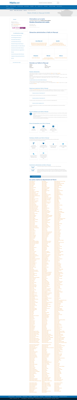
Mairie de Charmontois (32, 284)
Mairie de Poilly (56, 318)
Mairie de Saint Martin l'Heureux (59, 339)
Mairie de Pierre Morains (45, 316)
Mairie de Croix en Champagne (46, 274)
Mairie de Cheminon (45, 221)
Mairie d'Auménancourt (57, 187)
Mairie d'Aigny (44, 181)
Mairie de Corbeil (56, 228)
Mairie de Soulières (32, 360)
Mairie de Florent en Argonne (46, 254)
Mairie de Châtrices (32, 220)
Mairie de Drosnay (44, 244)
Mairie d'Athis (31, 186)
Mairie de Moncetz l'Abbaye (58, 301)
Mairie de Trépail (56, 365)
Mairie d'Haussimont (45, 262)
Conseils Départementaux (38, 398)
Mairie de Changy (31, 217)
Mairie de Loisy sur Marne (45, 289)
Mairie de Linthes (31, 288)
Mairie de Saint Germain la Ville (33, 333)
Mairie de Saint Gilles (57, 333)
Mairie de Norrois (44, 310)
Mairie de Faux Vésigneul (45, 251)
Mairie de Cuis (31, 239)
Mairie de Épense (44, 247)
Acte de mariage (20, 6)
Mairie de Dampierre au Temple (58, 240)
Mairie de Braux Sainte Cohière (33, 206)
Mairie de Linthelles (57, 287)
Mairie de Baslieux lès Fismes (58, 190)
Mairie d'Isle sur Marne (45, 267)
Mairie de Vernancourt (45, 375)
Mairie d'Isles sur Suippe (57, 267)
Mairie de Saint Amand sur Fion (46, 330)
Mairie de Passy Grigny (45, 315)
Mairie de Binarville (32, 199)
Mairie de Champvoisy (57, 216)
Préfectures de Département (47, 398)
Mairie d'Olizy (56, 311)
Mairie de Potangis (57, 320)
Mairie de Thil (56, 362)
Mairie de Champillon (32, 216)
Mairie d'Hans (56, 261)
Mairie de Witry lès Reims (33, 392)
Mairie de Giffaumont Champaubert (34, 258)
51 (51, 81)
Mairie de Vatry (44, 371)
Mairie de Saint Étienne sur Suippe (34, 332)
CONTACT (11, 398)
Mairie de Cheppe (32, 274)
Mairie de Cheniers (32, 222)
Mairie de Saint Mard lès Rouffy (33, 338)
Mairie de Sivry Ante (32, 353)
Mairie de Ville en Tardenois (33, 379)
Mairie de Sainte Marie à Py (33, 347)
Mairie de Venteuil (57, 374)
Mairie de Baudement (32, 192)
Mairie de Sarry (31, 349)
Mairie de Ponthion (32, 320)
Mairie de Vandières (57, 370)
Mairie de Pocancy (32, 318)
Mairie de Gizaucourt (45, 259)
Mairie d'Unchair (56, 367)
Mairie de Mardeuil (57, 293)
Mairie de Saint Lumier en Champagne (47, 337)
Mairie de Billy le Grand (57, 198)
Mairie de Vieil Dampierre (45, 283)
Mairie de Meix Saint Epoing (58, 281)
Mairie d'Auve (31, 188)
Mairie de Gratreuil (57, 260)
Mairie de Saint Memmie (57, 340)
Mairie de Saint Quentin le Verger (59, 341)
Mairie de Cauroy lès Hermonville (34, 211)
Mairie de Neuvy (44, 309)
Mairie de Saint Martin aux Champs (34, 339)
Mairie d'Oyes (31, 314)
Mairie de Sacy (31, 330)
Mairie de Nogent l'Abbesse (58, 309)
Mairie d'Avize (56, 188)
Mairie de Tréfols (44, 365)
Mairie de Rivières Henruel (46, 286)
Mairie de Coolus (44, 228)
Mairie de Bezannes (57, 197)
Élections (57, 398)
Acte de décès (26, 6)
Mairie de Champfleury (57, 214)
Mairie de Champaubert (45, 214)
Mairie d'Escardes (44, 248)
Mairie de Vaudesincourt (33, 373)
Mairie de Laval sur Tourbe (58, 278)
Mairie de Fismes (44, 253)
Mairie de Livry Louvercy (57, 288)
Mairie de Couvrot (57, 237)
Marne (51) (25, 10)
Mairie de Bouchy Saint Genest (46, 201)
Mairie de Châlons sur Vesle (33, 213)
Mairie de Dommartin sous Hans (59, 242)
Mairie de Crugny (44, 238)
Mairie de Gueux (44, 261)
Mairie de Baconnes (32, 189)
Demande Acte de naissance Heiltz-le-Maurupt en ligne (39, 43)
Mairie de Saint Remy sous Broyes (34, 344)
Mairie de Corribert (44, 230)
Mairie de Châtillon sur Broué (33, 219)
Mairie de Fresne (31, 281)
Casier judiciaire (59, 6)
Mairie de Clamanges (45, 224)
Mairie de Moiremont (32, 301)
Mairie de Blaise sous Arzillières (33, 200)
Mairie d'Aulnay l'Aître (32, 187)
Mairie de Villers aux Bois (33, 382)
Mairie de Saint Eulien (45, 332)
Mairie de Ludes (31, 290)
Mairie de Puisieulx (32, 323)
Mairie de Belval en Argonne (33, 194)
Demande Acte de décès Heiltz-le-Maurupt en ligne (39, 45)
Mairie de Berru (56, 195)
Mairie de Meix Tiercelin (32, 282)
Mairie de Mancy (31, 293)
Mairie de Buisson (32, 280)
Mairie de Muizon (44, 307)
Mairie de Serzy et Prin (32, 352)
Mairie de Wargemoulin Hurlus (46, 391)
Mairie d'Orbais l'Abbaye (45, 312)
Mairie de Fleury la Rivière (33, 254)
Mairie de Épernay (57, 247)
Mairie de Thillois (31, 363)
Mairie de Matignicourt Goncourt (46, 298)
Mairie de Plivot (56, 317)
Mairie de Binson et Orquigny (46, 199)
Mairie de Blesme (44, 200)
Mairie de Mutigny (57, 307)
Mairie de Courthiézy (57, 236)
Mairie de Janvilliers (57, 268)
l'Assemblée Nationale (36, 89)
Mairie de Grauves (32, 261)
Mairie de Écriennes (57, 245)
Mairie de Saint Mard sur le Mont (59, 338)
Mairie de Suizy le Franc (57, 360)
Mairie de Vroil (31, 391)
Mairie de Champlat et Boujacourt (47, 216)
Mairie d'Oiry (44, 311)
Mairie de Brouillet (57, 207)
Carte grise (46, 6)
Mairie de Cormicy (44, 229)
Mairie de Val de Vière (57, 368)
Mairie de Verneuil (57, 375)
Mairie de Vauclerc (44, 372)
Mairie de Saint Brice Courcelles (33, 331)
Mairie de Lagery (56, 277)
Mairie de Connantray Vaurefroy (34, 227)
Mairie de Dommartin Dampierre (34, 242)
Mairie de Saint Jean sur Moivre (58, 335)
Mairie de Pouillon (32, 321)
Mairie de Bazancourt (57, 192)
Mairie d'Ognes (31, 311)
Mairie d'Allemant (32, 182)
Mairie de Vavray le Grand (45, 373)
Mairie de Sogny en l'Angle (58, 353)
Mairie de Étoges (44, 249)
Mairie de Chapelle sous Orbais (46, 273)
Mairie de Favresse (32, 252)
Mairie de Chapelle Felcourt (58, 272)
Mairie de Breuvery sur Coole (33, 207)
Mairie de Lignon (44, 287)
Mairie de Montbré (32, 303)
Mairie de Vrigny (56, 390)
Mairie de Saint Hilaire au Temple (34, 334)
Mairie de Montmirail (57, 304)
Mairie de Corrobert (57, 230)
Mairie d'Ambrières (32, 183)
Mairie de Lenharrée (57, 283)
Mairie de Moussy (32, 307)
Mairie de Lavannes (32, 279)
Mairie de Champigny (57, 215)
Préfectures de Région (31, 398)
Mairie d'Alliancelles (45, 182)
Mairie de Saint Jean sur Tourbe (33, 336)
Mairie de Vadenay (32, 368)
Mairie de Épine (56, 271)
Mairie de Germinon (57, 257)
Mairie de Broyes (56, 208)
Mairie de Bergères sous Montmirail (34, 195)
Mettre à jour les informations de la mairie (34, 27)
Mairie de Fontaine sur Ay (45, 255)
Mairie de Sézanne (44, 352)
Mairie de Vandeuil (44, 370)
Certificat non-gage (52, 6)
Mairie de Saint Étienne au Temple (59, 331)
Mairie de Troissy (44, 367)
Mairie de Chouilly (32, 224)
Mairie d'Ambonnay (57, 182)
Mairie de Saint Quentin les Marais (34, 342)
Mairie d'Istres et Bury (45, 285)
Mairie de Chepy (56, 222)
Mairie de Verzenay (57, 376)
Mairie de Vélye (31, 374)
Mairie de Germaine (32, 257)
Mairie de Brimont (44, 207)
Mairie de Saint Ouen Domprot (33, 341)
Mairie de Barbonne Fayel (45, 190)
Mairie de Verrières (32, 376)
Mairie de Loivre (56, 289)
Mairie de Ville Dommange (46, 378)
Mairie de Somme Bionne (45, 354)
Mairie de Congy (56, 226)
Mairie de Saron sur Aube (58, 348)
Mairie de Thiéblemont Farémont (47, 362)
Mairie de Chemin (56, 280)
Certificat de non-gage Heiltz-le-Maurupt (48, 58)
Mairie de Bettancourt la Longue (46, 197)
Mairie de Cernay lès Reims (58, 211)
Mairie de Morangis (44, 305)
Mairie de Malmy (56, 292)
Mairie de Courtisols (32, 237)
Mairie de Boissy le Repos (33, 201)
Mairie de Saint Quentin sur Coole (47, 342)
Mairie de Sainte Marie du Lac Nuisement (48, 347)
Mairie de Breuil (56, 206)
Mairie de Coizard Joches (45, 225)
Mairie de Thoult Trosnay (58, 282)
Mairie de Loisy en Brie (32, 289)
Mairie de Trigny (44, 366)
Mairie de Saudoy (44, 349)
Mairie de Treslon (31, 366)
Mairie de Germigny (45, 257)
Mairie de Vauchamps (57, 371)
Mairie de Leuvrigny (57, 286)
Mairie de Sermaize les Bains (33, 351)
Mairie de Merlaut (32, 300)
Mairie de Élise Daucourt (32, 247)
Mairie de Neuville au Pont (33, 275)
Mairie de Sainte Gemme (57, 346)
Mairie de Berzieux (32, 196)
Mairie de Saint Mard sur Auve (46, 338)
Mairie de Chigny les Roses (58, 223)
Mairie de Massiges (32, 298)
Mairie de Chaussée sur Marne (58, 273)
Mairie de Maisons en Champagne (47, 292)
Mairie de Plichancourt (45, 317)
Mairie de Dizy (56, 241)
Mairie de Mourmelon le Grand (46, 306)
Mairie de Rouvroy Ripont (58, 329)
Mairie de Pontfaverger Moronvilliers (59, 319)
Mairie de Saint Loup (32, 337)
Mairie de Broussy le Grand (33, 208)
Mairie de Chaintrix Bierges (46, 212)
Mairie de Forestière (57, 274)
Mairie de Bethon (31, 197)
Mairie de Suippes (44, 360)
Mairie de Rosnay (31, 329)
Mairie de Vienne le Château (33, 378)
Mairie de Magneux (44, 291)
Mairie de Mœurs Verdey (33, 308)
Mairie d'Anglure (44, 183)
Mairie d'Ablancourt (32, 181)
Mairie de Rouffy (44, 329)
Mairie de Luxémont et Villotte (46, 290)
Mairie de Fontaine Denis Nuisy (58, 254)
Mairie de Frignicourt (32, 256)
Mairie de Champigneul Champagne (47, 215)
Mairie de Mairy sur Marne (33, 292)
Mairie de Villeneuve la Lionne (58, 379)
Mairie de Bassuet (57, 191)
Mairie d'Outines (44, 313)
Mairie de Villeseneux (57, 384)
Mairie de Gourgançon (32, 260)
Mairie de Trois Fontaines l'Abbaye (59, 366)
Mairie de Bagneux (44, 189)
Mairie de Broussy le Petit (45, 208)
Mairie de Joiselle (44, 269)
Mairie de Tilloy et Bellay (45, 363)
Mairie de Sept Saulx (57, 350)
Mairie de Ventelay (44, 374)
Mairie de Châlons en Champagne (59, 212)
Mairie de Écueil (31, 246)
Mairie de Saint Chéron (45, 331)
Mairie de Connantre (45, 227)
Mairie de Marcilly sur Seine (46, 293)
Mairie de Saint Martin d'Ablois (46, 339)
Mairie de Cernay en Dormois (46, 211)
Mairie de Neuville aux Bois (46, 275)
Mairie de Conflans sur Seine (46, 226)
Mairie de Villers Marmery (33, 384)
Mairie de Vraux (44, 390)
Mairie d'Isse (31, 268)
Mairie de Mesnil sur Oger (45, 282)
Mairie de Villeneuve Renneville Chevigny (35, 380)
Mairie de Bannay (56, 189)
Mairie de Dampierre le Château (34, 241)
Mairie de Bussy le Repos (33, 210)
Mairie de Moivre (44, 301)
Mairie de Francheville (57, 255)
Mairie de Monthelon (32, 304)
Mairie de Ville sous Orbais (58, 276)
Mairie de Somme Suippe (58, 354)
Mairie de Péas (56, 315)
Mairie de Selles (44, 350)
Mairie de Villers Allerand (57, 380)
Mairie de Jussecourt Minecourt (33, 271)
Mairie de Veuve (44, 276)
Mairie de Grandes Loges (33, 285)
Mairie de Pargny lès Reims (46, 314)
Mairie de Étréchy (56, 249)
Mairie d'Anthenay (32, 184)
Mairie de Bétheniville (45, 196)
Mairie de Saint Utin (32, 346)
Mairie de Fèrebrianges (57, 252)
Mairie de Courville (44, 237)
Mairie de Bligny (56, 200)
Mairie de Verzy (31, 377)
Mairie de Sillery (56, 352)
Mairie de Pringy (56, 321)
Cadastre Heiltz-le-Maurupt (36, 57)
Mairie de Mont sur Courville (58, 302)
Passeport (32, 6)
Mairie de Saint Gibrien (45, 333)
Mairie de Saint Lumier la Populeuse (59, 337)
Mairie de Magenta (32, 291)
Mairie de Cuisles (44, 239)
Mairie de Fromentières (45, 256)
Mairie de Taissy (31, 361)
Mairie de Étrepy (31, 250)
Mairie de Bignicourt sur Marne (33, 198)
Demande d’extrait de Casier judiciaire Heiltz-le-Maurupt (58, 45)
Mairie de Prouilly (44, 322)
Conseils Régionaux (24, 398)
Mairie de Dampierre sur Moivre (46, 241)
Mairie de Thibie (31, 362)
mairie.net (11, 10)
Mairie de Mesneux (57, 285)
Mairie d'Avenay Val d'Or (45, 188)
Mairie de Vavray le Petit (57, 373)
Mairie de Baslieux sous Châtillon (34, 191)
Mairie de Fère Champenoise (46, 252)
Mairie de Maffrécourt (57, 290)
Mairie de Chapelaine (57, 217)
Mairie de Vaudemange (57, 372)
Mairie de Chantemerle (45, 217)
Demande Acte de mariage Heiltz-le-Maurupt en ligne (39, 44)
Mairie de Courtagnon (32, 236)
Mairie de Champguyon (32, 215)
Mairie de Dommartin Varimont (34, 243)
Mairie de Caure (31, 272)
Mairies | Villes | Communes (18, 10)
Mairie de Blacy (56, 199)
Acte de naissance (13, 6)
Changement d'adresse (10, 8)
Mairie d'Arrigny (44, 185)
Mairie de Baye (44, 192)
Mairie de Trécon (31, 365)
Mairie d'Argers (31, 185)
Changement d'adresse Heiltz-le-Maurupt (61, 57)
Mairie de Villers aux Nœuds (46, 382)
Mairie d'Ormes (31, 313)
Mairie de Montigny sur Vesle (46, 304)
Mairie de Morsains (57, 305)
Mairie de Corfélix (31, 229)
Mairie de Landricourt (32, 278)
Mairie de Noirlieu (32, 310)
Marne (52, 73)
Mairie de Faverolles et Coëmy (58, 251)
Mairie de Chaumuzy (57, 220)
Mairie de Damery (44, 240)
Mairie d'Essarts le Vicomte (46, 284)
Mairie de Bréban (44, 206)
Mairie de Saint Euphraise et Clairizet (59, 332)
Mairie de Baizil (44, 279)
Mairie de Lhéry (31, 287)
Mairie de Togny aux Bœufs (33, 364)
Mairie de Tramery (57, 364)
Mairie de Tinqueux (57, 363)
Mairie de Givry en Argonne (58, 258)
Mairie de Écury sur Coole (58, 246)
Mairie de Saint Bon (57, 330)
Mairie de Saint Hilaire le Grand (46, 334)
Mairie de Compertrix (57, 225)
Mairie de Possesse (44, 320)
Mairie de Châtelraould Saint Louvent (59, 218)
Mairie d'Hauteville (57, 262)
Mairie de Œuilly (44, 392)
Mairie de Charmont (45, 218)
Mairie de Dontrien (57, 243)
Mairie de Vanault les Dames (33, 370)
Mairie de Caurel (56, 210)
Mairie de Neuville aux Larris (58, 275)
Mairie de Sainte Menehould (58, 347)
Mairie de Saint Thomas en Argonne (59, 345)
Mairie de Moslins (32, 306)
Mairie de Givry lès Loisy (32, 259)
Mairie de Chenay (56, 221)
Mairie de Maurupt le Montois (33, 299)
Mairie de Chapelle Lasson (33, 273)
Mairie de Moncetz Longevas (33, 302)
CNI (35, 6)
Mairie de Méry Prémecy (45, 300)
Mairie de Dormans (32, 244)
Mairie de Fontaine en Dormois (33, 255)
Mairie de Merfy (56, 299)
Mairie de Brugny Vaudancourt (33, 209)
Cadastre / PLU (40, 6)
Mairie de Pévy (31, 316)
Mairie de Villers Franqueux (33, 383)
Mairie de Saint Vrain (45, 346)
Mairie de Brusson (44, 209)
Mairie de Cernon (31, 212)
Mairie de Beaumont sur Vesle (33, 193)
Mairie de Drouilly (56, 244)
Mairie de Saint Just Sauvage (46, 336)
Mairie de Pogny (44, 318)
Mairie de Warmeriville (57, 391)
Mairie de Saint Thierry (45, 345)
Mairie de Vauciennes (32, 372)
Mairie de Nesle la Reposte (58, 308)
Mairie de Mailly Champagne (58, 291)
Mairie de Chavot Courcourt (33, 221)
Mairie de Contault (57, 227)
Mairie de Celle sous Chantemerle (47, 272)
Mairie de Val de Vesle (45, 368)
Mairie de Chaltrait (44, 213)
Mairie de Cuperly (32, 240)
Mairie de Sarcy (44, 348)
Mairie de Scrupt (31, 350)
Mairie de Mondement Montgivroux (47, 302)
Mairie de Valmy (44, 369)
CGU (18, 398)
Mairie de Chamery (32, 214)
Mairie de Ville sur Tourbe (45, 379)
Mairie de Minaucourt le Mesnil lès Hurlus (60, 300)
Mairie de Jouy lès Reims (57, 270)
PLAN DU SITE (15, 398)
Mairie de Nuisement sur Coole (58, 310)
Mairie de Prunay (56, 322)
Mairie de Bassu (44, 191)
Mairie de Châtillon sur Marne (46, 219)
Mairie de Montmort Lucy (33, 305)
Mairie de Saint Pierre (45, 341)
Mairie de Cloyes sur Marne (33, 225)
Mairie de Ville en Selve (57, 378)
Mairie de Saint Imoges (32, 335)
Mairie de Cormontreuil (57, 229)
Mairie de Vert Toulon (45, 376)
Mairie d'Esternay (31, 249)
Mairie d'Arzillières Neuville (58, 185)
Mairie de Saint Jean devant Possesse (47, 335)
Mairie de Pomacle (44, 319)
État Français (53, 398)
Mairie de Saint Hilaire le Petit (58, 334)
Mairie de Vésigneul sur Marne (46, 377)
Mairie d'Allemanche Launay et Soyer (59, 181)
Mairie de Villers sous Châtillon (46, 384)
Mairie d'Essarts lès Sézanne (58, 284)
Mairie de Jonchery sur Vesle (33, 270)
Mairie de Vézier (31, 283)
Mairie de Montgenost (57, 303)
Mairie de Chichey (44, 223)
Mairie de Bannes (31, 190)
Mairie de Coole (31, 228)
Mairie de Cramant (32, 238)
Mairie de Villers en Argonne (58, 382)
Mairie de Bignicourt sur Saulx (46, 198)
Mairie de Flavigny (57, 253)
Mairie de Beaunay (44, 193)
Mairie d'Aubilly (56, 186)
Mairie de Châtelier (44, 280)
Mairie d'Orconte (56, 312)
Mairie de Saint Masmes (45, 340)
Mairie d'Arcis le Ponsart (57, 184)
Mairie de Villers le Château (46, 383)
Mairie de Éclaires (31, 245)
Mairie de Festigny (32, 253)
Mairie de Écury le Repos (45, 246)
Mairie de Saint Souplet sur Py (33, 345)
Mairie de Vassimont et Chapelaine (34, 371)
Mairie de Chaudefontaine (45, 220)
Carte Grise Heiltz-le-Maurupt (48, 57)
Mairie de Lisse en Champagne (46, 288)
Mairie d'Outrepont (57, 313)
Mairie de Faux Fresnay (32, 251)
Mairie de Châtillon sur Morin (58, 219)
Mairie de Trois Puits (32, 367)
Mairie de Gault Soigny (45, 281)
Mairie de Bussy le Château (58, 209)
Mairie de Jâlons (44, 268)
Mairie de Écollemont (45, 245)
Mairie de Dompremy (45, 243)
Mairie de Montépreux (45, 303)
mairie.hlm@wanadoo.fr (16, 24)
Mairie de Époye (31, 248)
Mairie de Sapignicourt (32, 348)
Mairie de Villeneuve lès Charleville (34, 277)
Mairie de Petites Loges (32, 286)
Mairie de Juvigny (44, 271)
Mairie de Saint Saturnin (57, 344)
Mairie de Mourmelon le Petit (58, 306)
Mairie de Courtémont (45, 236)
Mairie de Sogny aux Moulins (46, 353)
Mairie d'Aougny (44, 184)
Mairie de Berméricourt (45, 195)
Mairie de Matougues (57, 298)
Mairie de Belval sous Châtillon (46, 194)
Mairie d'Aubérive (44, 186)
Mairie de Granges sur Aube (46, 260)
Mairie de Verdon (31, 375)
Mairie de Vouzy (31, 390)
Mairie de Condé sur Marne (33, 226)
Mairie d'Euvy (44, 250)
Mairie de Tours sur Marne (46, 364)
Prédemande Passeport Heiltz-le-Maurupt (58, 44)
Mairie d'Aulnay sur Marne (46, 187)
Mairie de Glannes (57, 259)
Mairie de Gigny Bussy (45, 258)
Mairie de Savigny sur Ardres (58, 349)
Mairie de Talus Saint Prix (45, 361)
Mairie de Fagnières (57, 250)
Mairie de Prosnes (32, 322)
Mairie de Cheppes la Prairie (46, 222)
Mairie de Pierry (56, 316)
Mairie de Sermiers (44, 351)
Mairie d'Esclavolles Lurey (58, 248)
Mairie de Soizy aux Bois (32, 354)
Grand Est (59, 73)
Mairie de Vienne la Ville (57, 377)
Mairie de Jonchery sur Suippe (58, 269)
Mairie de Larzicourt (45, 278)
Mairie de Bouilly (56, 201)
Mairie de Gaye (56, 256)
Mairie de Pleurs (31, 317)
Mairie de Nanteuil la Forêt (46, 308)
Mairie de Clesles (56, 224)
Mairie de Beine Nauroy (57, 193)
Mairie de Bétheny (57, 196)
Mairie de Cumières (57, 239)
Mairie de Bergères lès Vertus (58, 194)
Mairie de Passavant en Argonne (34, 315)
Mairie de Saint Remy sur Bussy (46, 344)
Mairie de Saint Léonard (57, 336)
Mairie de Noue (31, 276)
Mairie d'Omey (31, 312)
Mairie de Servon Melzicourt (58, 351)
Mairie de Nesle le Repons (33, 309)
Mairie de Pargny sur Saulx (58, 314)
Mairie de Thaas (56, 361)
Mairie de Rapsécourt (57, 323)
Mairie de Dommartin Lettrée (46, 242)
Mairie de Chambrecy (57, 213)
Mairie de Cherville (32, 223)
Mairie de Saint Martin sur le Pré (34, 340)
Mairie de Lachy (44, 277)
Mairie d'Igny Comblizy (32, 267)
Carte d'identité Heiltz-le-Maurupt (58, 43)
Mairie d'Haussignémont (33, 262)
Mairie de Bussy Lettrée (45, 210)
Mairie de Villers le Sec (57, 383)
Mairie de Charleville (32, 218)
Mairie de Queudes (44, 323)
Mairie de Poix (31, 319)
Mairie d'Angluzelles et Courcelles (59, 183)
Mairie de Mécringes (45, 299)
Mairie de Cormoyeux (32, 230)
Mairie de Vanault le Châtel (58, 369)
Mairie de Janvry (31, 269)
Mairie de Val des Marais (32, 369)
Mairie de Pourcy (44, 321)
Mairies (7, 6)
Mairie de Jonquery (44, 270)
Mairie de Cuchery (57, 238)
